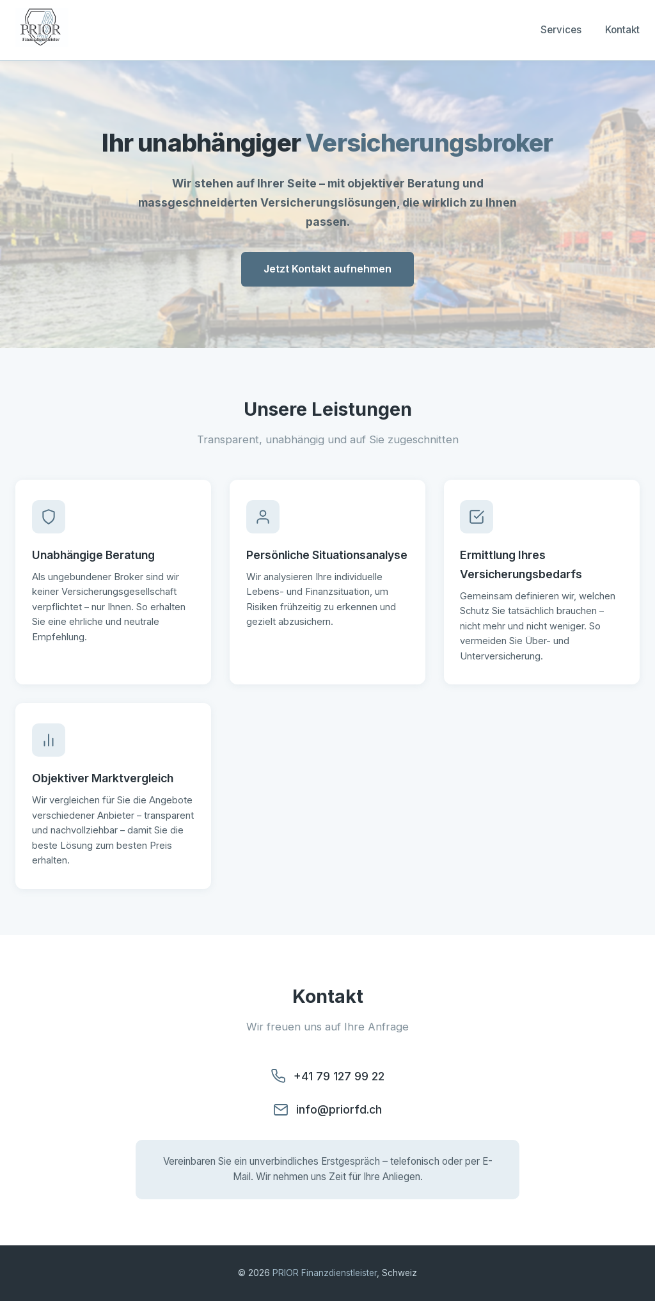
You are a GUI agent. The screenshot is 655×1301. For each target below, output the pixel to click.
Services (561, 30)
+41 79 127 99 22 (339, 1076)
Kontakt (622, 30)
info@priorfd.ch (339, 1109)
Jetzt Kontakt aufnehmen (327, 268)
